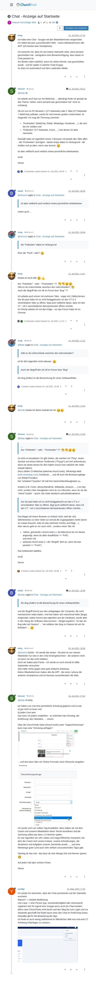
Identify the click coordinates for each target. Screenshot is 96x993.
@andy (21, 594)
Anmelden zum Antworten (76, 28)
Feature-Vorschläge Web (24, 22)
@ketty (21, 93)
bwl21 (20, 191)
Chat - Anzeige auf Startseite (50, 195)
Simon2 (21, 89)
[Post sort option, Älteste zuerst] (59, 28)
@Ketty (30, 89)
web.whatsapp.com (28, 474)
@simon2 (22, 195)
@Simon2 (29, 191)
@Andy (21, 410)
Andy (20, 232)
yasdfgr (21, 889)
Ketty (20, 35)
